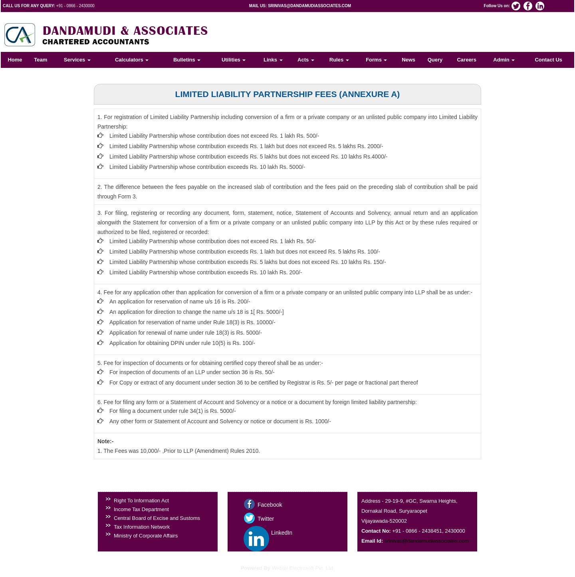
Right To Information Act (141, 501)
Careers (466, 60)
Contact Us (548, 60)
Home (15, 60)
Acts (305, 60)
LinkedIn (281, 532)
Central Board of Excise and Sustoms (157, 518)
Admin (504, 60)
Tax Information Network (142, 527)
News (408, 60)
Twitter (266, 519)
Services (77, 60)
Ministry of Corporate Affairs (146, 536)
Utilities (234, 60)
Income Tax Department (141, 509)
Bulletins (187, 60)
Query (435, 60)
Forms (376, 60)
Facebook (270, 505)
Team (40, 60)
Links (273, 60)
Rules (339, 60)
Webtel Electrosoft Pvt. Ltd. (303, 568)
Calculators (132, 60)
